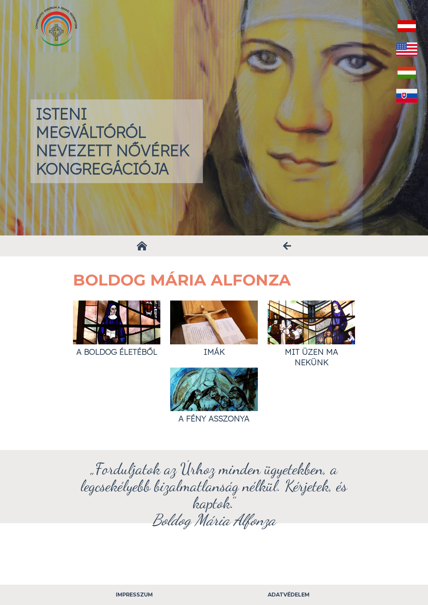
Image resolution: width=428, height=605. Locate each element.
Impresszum (134, 595)
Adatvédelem (289, 595)
